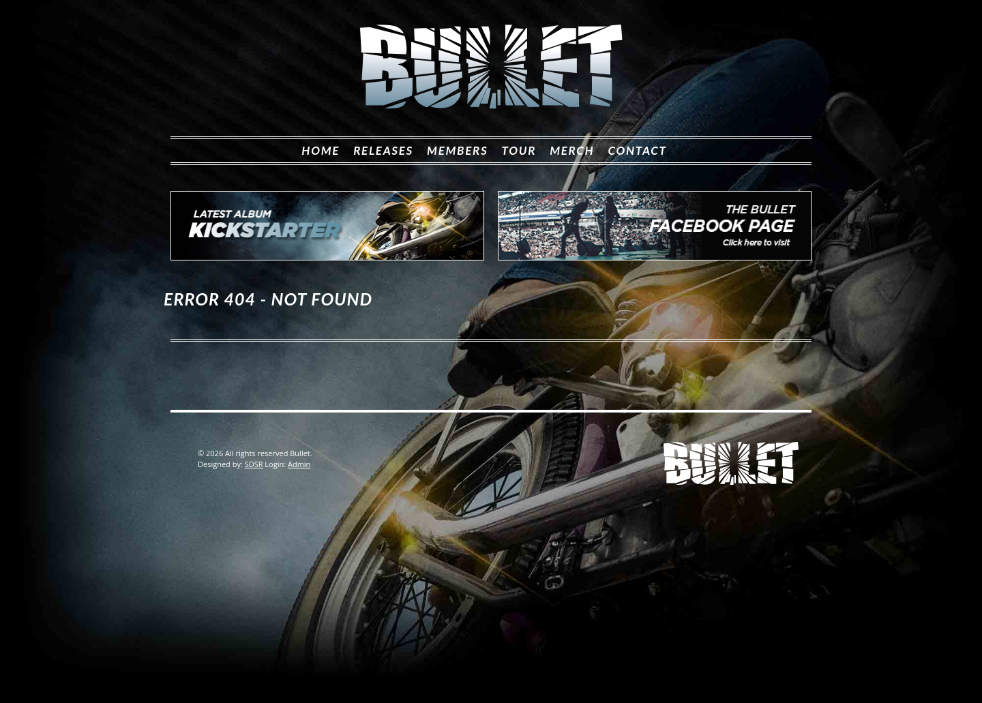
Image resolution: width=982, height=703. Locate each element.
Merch (572, 150)
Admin (299, 464)
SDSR (254, 464)
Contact (637, 150)
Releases (383, 150)
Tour (518, 150)
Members (457, 150)
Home (320, 150)
